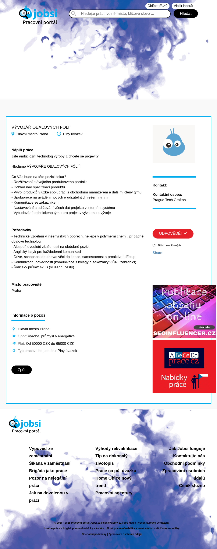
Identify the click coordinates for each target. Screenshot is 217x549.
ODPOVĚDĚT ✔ (173, 233)
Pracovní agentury (113, 493)
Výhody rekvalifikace (116, 448)
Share (157, 253)
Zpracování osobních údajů (125, 534)
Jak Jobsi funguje (187, 448)
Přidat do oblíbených (169, 245)
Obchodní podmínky (184, 463)
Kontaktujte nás (189, 456)
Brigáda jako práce (48, 470)
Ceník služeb (192, 485)
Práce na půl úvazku (115, 470)
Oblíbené (157, 6)
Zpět (21, 370)
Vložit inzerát (183, 6)
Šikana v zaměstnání (50, 463)
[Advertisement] (108, 59)
